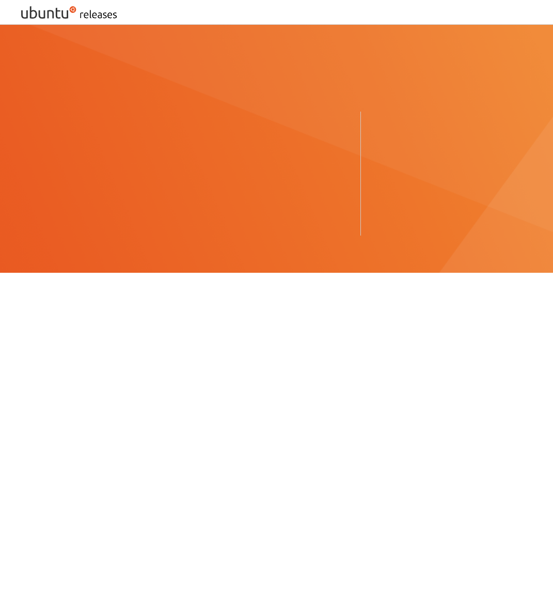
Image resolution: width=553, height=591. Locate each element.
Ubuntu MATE (46, 432)
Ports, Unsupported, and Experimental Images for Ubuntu (124, 526)
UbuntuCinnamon (219, 432)
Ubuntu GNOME (251, 419)
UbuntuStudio (108, 432)
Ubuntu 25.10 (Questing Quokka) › (255, 173)
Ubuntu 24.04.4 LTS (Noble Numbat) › (89, 190)
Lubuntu (78, 419)
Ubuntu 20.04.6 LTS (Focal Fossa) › (436, 169)
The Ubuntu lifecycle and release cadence (242, 356)
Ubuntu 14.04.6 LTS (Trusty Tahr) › (435, 219)
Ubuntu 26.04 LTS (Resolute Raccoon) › (92, 173)
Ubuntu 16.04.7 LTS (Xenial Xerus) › (437, 202)
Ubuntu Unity (286, 432)
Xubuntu (160, 432)
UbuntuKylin (314, 419)
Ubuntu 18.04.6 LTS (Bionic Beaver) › (439, 186)
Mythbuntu (125, 419)
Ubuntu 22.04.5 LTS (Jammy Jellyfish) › (92, 206)
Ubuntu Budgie (183, 419)
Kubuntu (36, 419)
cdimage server (283, 373)
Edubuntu (38, 444)
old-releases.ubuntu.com (141, 542)
